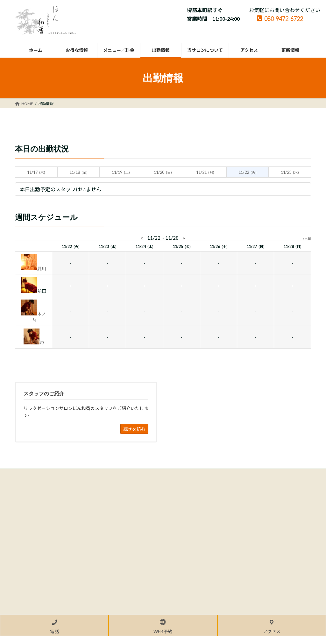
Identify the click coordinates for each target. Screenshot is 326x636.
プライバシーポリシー (40, 473)
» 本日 (307, 238)
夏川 (41, 268)
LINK (111, 473)
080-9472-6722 (280, 18)
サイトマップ (83, 473)
